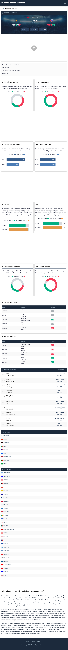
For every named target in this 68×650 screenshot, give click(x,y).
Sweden (4, 561)
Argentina (5, 473)
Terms (33, 641)
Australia (5, 476)
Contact (38, 641)
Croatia (4, 494)
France (4, 450)
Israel (4, 519)
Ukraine (4, 572)
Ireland (4, 515)
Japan (4, 522)
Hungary (5, 512)
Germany (5, 442)
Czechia (4, 497)
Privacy (28, 641)
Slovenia (5, 554)
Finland (4, 504)
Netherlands (6, 457)
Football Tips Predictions (13, 3)
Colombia (5, 490)
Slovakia (5, 550)
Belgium (4, 483)
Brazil (4, 464)
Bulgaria (5, 487)
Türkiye (4, 568)
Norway (4, 533)
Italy (3, 446)
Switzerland (6, 565)
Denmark (5, 501)
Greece (4, 508)
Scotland (5, 547)
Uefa (3, 453)
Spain (4, 439)
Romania (5, 540)
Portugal (5, 460)
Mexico (4, 526)
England (5, 435)
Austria (4, 480)
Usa (3, 575)
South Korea (6, 557)
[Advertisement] (34, 48)
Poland (4, 536)
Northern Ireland (7, 529)
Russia (4, 543)
